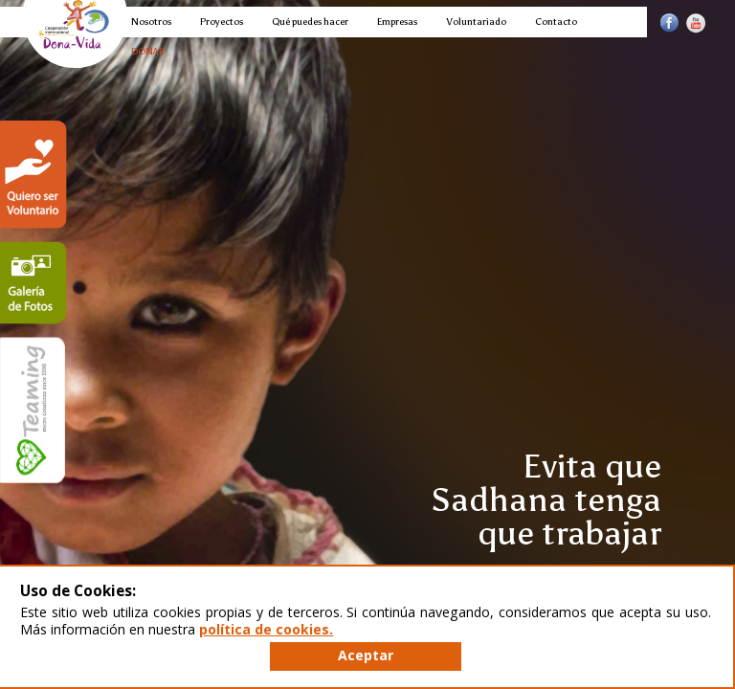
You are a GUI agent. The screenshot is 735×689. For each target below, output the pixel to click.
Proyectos (221, 21)
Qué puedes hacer (310, 21)
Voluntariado (476, 21)
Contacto (556, 21)
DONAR (148, 51)
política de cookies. (266, 629)
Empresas (397, 21)
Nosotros (151, 21)
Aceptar (365, 655)
